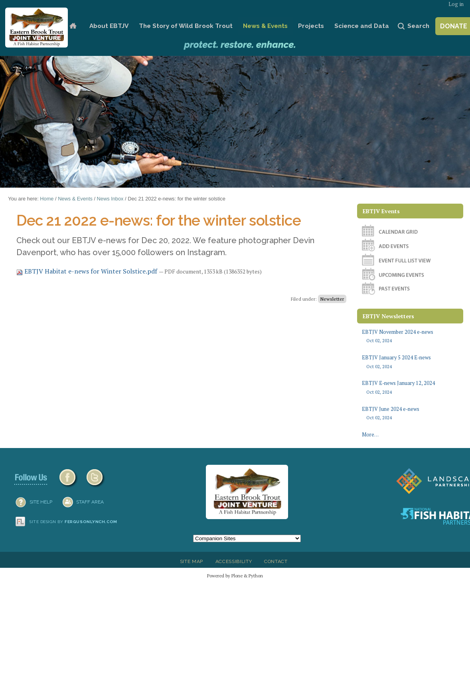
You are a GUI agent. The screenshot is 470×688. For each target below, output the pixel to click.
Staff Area (90, 502)
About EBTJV (108, 26)
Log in (456, 4)
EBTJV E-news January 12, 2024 (410, 387)
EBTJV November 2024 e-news (410, 336)
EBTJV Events (381, 211)
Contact (276, 561)
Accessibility (233, 561)
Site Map (191, 561)
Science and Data (361, 26)
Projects (311, 26)
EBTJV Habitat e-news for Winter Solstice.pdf (87, 271)
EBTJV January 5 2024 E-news (410, 362)
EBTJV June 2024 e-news (410, 413)
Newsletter (332, 299)
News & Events (265, 26)
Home (73, 26)
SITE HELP (41, 502)
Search (418, 26)
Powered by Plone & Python (235, 576)
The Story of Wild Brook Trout (186, 26)
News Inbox (110, 199)
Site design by (73, 521)
